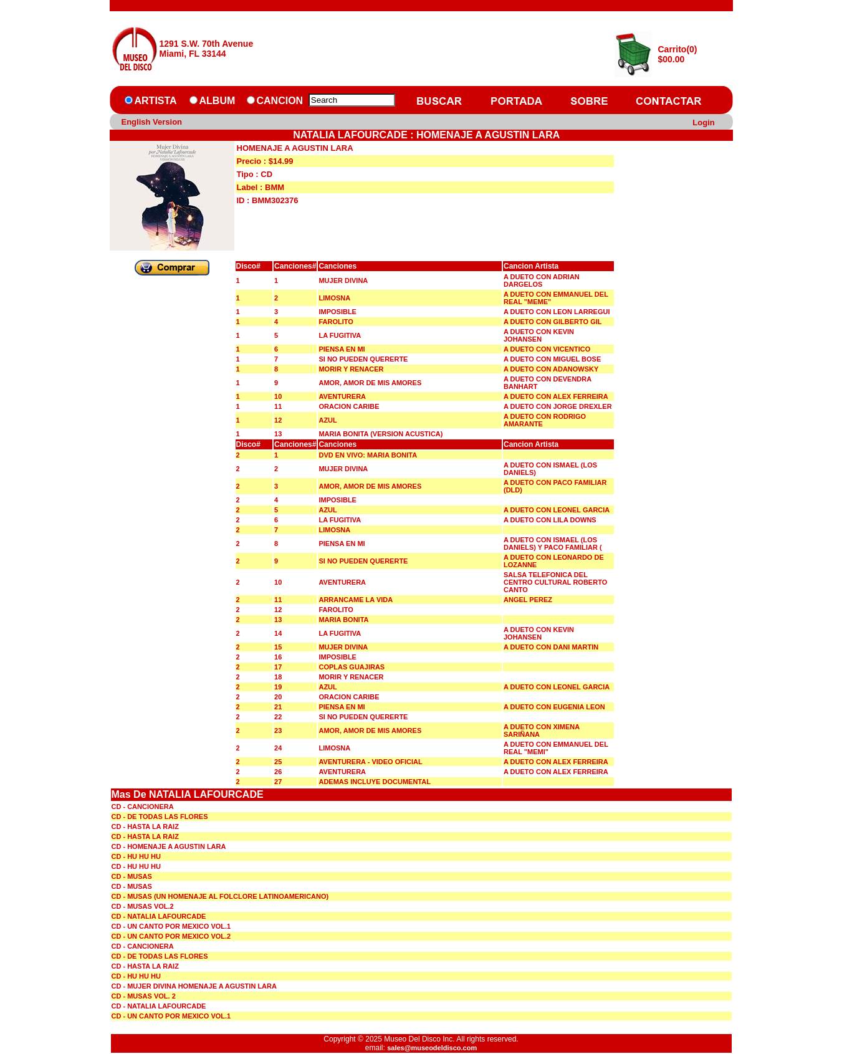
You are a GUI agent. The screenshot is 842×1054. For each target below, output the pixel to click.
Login (703, 122)
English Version (152, 122)
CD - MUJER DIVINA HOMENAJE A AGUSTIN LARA (194, 986)
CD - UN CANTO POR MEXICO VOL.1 (171, 926)
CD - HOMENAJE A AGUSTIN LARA (169, 846)
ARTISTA (156, 100)
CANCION (280, 100)
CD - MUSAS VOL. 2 (144, 996)
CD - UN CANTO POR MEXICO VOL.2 (171, 936)
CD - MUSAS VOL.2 (143, 906)
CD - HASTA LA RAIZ (145, 826)
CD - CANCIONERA (143, 806)
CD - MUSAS (132, 876)
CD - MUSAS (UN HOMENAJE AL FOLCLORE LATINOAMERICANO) (220, 896)
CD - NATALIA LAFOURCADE (159, 916)
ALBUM (217, 100)
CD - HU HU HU (136, 856)
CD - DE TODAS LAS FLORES (160, 816)
